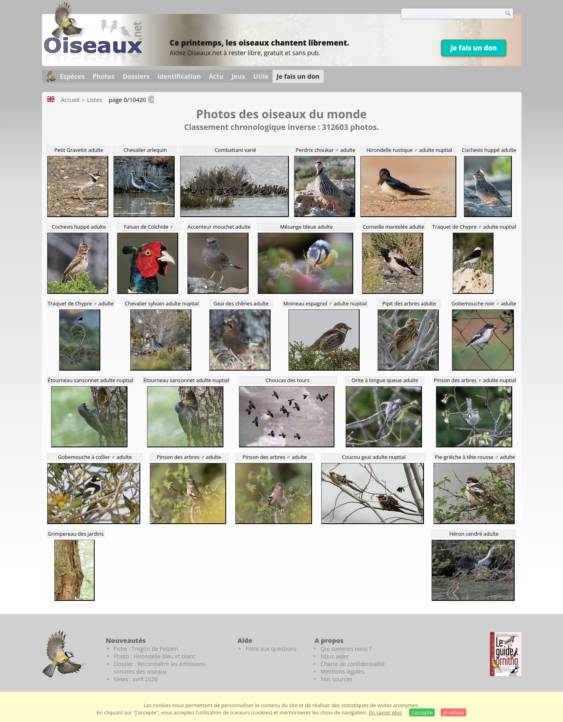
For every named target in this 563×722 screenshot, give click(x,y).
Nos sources (336, 679)
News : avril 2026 (136, 679)
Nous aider (334, 656)
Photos (104, 76)
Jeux (238, 76)
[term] (447, 13)
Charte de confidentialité (352, 664)
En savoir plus (385, 712)
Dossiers (136, 76)
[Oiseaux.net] (93, 61)
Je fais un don (473, 47)
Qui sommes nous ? (346, 648)
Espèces (72, 76)
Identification (179, 76)
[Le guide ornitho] (505, 654)
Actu (216, 76)
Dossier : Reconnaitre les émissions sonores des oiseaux (159, 667)
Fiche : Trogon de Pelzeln (146, 648)
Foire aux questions (271, 648)
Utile (261, 76)
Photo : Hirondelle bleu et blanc (155, 656)
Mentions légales (342, 671)
